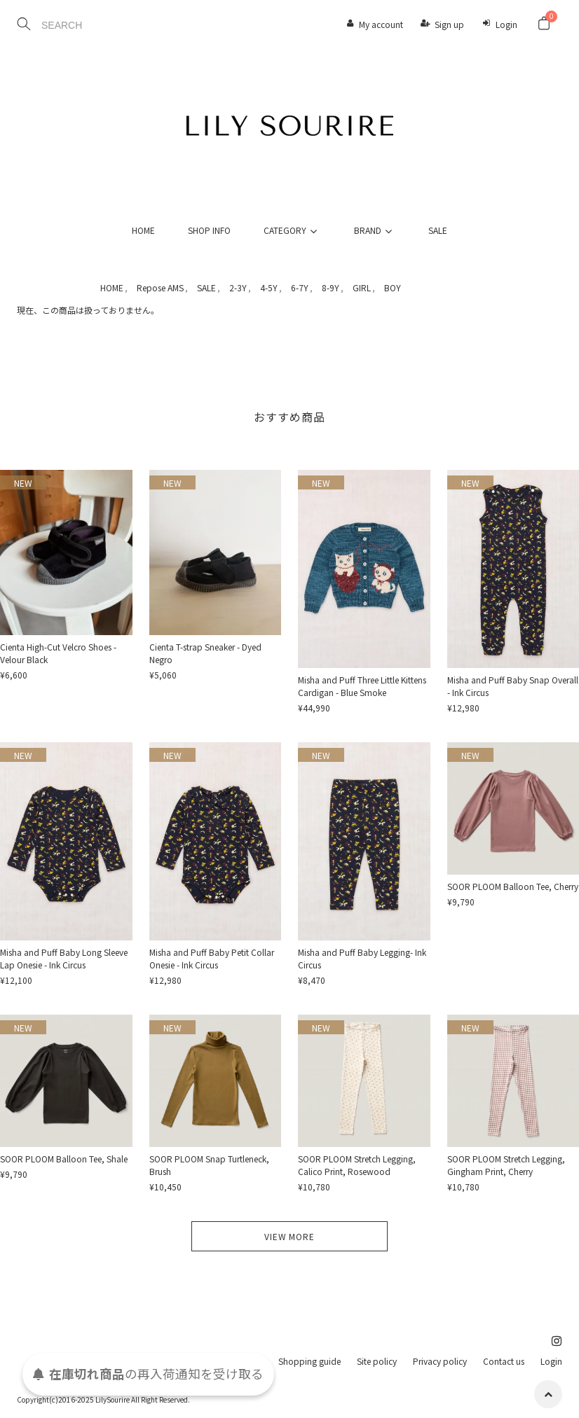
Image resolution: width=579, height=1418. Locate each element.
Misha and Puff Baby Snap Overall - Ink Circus (512, 686)
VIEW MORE (289, 1236)
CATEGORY (292, 230)
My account (381, 24)
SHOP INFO (209, 230)
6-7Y (299, 287)
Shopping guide (309, 1361)
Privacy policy (440, 1361)
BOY (392, 287)
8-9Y (330, 287)
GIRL (362, 287)
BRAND (375, 230)
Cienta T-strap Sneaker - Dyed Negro (205, 653)
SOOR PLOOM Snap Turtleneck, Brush (209, 1165)
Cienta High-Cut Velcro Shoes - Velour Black (58, 653)
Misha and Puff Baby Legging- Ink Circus (362, 958)
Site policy (377, 1361)
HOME (143, 230)
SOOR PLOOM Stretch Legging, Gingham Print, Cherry (506, 1165)
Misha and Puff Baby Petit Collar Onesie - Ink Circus (211, 958)
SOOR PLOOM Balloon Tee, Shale (64, 1159)
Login (506, 24)
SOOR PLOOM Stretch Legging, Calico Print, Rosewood (357, 1165)
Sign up (449, 24)
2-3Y (238, 287)
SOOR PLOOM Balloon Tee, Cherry (512, 886)
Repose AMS (160, 287)
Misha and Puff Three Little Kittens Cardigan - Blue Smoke (362, 686)
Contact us (503, 1361)
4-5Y (269, 287)
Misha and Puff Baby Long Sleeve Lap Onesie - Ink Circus (64, 958)
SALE (437, 230)
